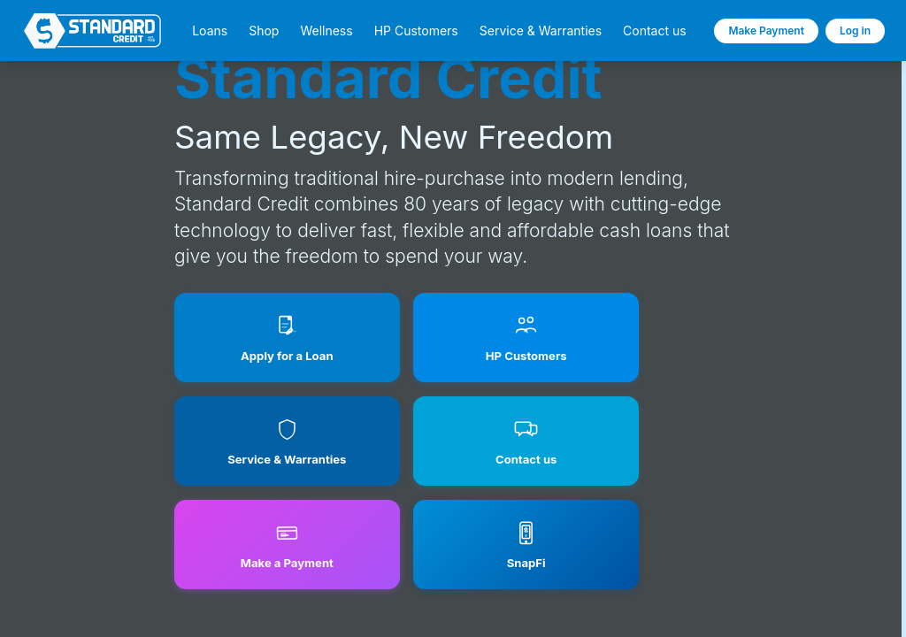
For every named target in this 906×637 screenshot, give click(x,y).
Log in (855, 30)
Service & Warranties (541, 31)
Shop (264, 31)
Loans (209, 31)
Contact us (655, 31)
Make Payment (766, 30)
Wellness (326, 31)
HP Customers (416, 31)
